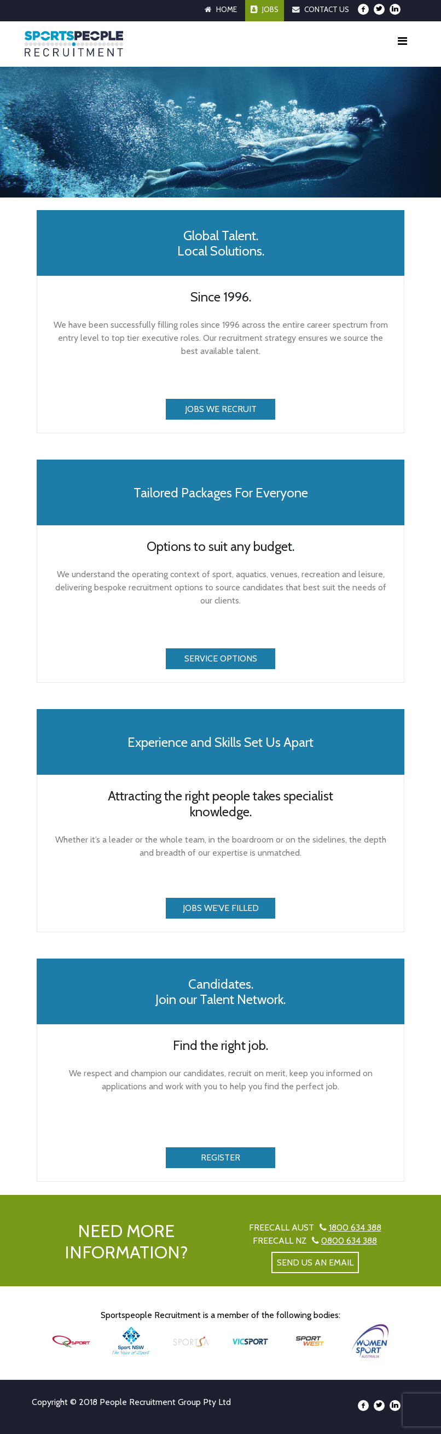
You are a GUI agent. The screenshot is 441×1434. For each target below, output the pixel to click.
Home (226, 9)
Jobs (270, 9)
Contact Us (326, 9)
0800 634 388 (349, 1240)
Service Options (220, 658)
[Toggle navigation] (402, 44)
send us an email (315, 1262)
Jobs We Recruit (221, 409)
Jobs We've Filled (221, 908)
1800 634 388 (355, 1227)
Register (220, 1157)
